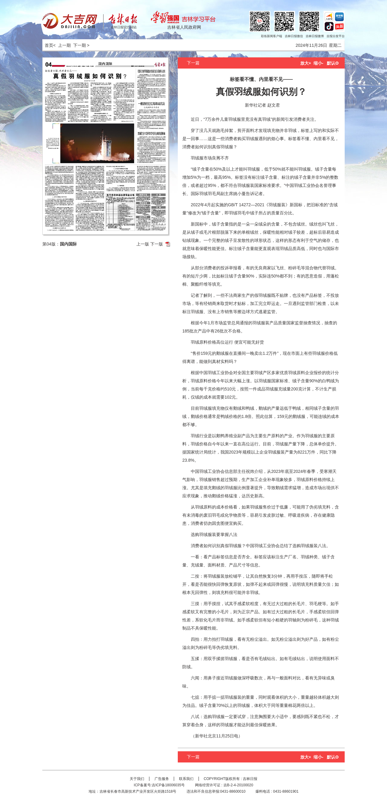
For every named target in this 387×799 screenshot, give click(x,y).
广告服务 (161, 779)
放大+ (305, 63)
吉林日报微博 (315, 36)
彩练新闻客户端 (271, 36)
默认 (333, 63)
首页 (47, 45)
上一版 (142, 244)
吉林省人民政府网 (184, 27)
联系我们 (186, 779)
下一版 (156, 244)
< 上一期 (62, 45)
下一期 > (81, 45)
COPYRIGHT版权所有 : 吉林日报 (230, 779)
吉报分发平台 (336, 36)
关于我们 (137, 779)
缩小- (319, 63)
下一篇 (193, 62)
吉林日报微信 (294, 36)
